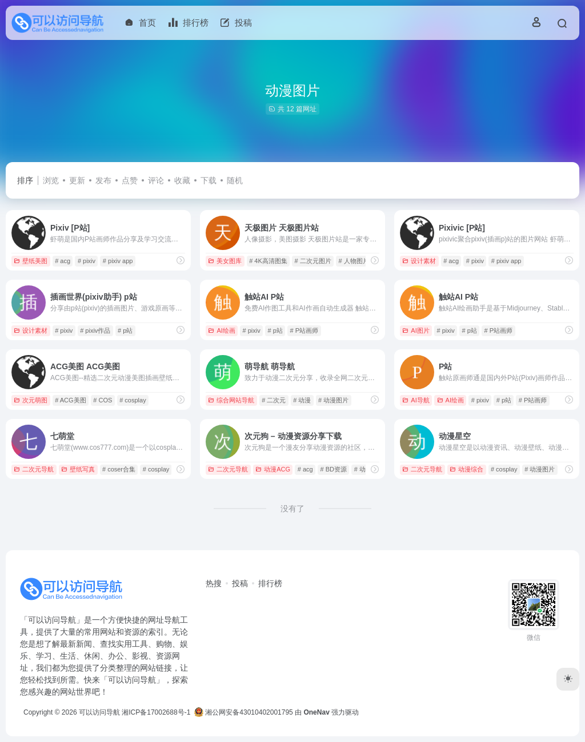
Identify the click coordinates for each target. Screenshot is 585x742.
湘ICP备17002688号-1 (156, 712)
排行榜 (270, 583)
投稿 (240, 583)
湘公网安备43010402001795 (243, 712)
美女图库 (225, 260)
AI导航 (415, 400)
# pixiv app (118, 260)
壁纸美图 (30, 260)
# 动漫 (302, 400)
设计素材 (419, 260)
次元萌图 (30, 400)
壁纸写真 (78, 469)
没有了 (292, 508)
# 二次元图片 (313, 260)
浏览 (51, 180)
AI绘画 (221, 330)
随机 (235, 180)
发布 (103, 180)
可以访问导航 (99, 712)
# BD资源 (333, 469)
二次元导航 (34, 469)
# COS (102, 400)
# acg (62, 260)
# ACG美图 (70, 400)
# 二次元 (274, 400)
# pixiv (86, 260)
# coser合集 (118, 469)
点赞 (130, 180)
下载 (209, 180)
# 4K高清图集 (268, 260)
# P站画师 (304, 330)
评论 (156, 180)
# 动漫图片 (333, 400)
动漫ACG (272, 469)
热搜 (214, 583)
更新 (77, 180)
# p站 (125, 330)
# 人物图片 (354, 260)
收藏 (182, 180)
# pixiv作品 (95, 330)
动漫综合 (466, 469)
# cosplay (132, 400)
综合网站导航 (231, 400)
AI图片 (415, 330)
